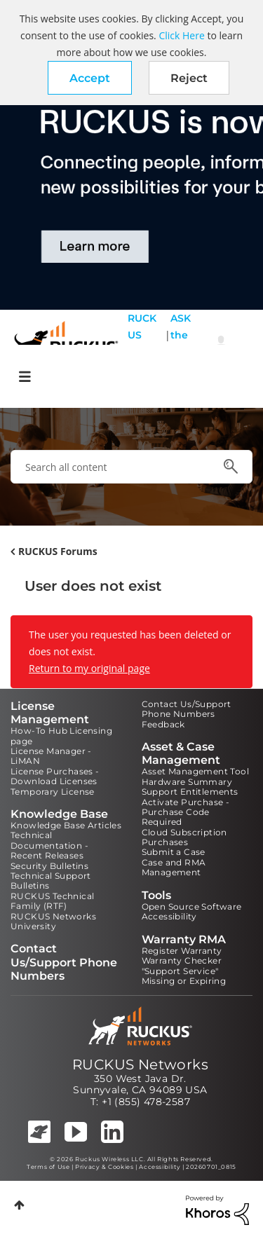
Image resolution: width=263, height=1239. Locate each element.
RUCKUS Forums (57, 551)
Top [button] (19, 1205)
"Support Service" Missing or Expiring (184, 976)
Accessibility (169, 916)
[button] (90, 78)
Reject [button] (189, 78)
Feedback (163, 724)
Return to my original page (89, 668)
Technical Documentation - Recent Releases (49, 845)
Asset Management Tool (195, 771)
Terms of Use (48, 1166)
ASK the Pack (180, 343)
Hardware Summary (187, 781)
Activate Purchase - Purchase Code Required (186, 812)
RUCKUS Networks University (53, 921)
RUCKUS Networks (140, 1064)
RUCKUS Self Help (142, 343)
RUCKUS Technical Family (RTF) (52, 901)
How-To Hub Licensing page (61, 735)
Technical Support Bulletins (51, 880)
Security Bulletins (49, 866)
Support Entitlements (190, 791)
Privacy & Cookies (104, 1166)
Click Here (181, 35)
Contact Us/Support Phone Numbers (186, 709)
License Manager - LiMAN (51, 756)
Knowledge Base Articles (66, 825)
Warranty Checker (182, 960)
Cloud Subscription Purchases (184, 837)
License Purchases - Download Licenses (55, 776)
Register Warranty (182, 950)
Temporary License (53, 791)
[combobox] (131, 467)
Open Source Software (192, 906)
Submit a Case (173, 852)
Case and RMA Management (174, 867)
